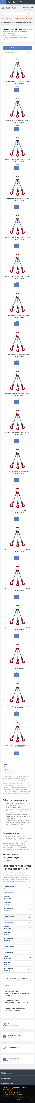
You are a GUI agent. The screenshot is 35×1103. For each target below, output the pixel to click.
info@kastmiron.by (9, 33)
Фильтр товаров (17, 48)
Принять (18, 1099)
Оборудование (8, 18)
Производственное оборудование (23, 18)
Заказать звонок (28, 9)
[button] (14, 2)
